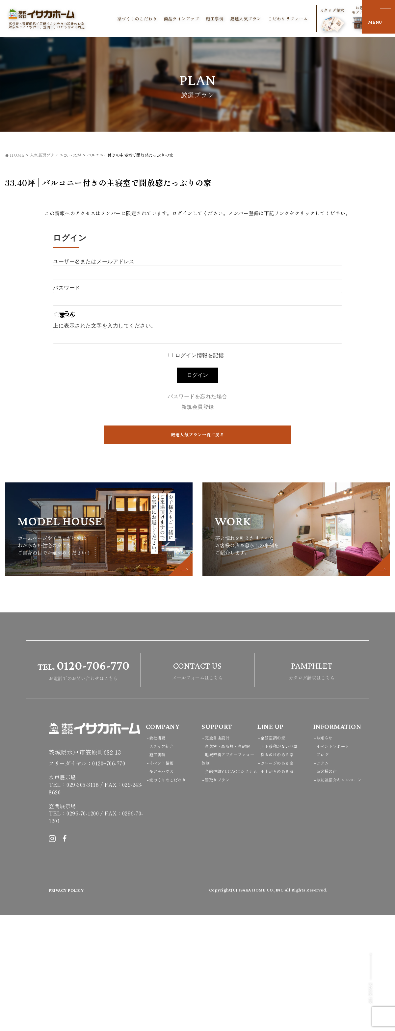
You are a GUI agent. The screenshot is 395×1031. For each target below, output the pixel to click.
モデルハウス (164, 887)
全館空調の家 (275, 853)
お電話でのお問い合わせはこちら (83, 785)
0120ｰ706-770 (108, 879)
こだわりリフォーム (267, 18)
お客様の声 (329, 887)
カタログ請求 (311, 19)
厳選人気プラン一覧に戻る (197, 435)
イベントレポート (336, 861)
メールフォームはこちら (197, 785)
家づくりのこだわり (116, 18)
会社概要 (159, 853)
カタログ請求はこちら (312, 785)
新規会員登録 (197, 407)
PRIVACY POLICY (71, 1006)
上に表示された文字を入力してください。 (104, 325)
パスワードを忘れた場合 (197, 396)
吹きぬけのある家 (280, 869)
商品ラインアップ (160, 18)
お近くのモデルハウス (343, 18)
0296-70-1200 (82, 929)
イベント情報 (164, 878)
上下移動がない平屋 (283, 861)
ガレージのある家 (280, 878)
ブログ (324, 869)
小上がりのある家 (280, 887)
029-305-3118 (82, 901)
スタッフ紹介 (164, 861)
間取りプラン (220, 912)
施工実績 (159, 869)
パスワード (66, 288)
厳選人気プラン (225, 18)
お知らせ (326, 853)
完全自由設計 (220, 853)
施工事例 (194, 18)
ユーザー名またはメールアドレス (94, 261)
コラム (324, 878)
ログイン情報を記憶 (199, 355)
